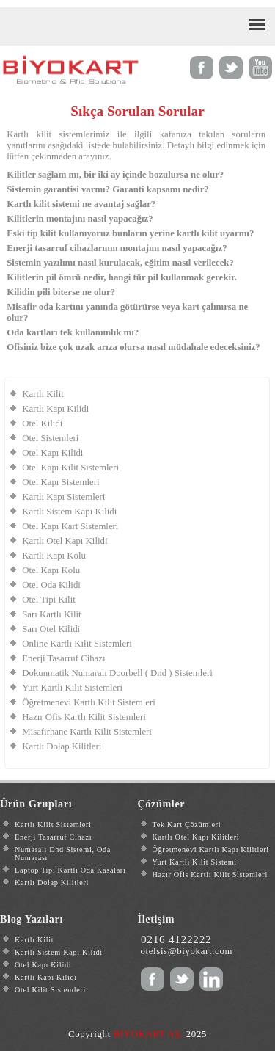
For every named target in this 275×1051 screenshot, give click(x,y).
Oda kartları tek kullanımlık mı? (73, 332)
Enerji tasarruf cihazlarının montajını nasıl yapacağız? (117, 248)
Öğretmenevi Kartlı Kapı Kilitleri (211, 849)
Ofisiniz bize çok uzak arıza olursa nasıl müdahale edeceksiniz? (133, 347)
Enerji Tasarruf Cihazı (63, 658)
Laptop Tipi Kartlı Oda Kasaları (70, 870)
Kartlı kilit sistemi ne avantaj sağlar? (81, 204)
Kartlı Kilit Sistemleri (53, 825)
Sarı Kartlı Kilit (51, 614)
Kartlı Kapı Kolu (54, 555)
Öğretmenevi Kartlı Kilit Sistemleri (88, 702)
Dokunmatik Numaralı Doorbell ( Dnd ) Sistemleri (117, 673)
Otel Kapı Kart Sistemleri (70, 526)
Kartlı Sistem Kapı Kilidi (69, 511)
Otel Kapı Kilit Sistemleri (70, 467)
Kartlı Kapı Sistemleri (63, 497)
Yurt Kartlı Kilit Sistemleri (72, 688)
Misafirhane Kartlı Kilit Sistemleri (87, 732)
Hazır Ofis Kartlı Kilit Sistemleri (83, 717)
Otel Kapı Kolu (51, 570)
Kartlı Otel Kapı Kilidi (64, 541)
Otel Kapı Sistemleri (60, 482)
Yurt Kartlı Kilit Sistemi (195, 862)
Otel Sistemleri (50, 438)
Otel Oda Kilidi (51, 585)
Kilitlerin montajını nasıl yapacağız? (80, 219)
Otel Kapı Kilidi (52, 453)
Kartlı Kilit (43, 394)
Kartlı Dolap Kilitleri (61, 746)
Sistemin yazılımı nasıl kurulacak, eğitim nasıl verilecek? (120, 263)
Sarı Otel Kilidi (51, 629)
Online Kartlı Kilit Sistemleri (77, 644)
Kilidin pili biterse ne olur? (61, 292)
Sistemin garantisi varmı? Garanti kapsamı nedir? (108, 189)
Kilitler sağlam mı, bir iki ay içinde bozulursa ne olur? (115, 175)
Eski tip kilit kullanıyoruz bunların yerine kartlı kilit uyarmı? (130, 233)
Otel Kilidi (42, 423)
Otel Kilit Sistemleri (50, 990)
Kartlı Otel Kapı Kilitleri (196, 837)
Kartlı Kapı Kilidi (55, 409)
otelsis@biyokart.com (186, 951)
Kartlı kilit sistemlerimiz (58, 134)
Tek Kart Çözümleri (187, 825)
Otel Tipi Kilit (49, 599)
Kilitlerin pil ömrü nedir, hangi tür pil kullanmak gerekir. (122, 277)
